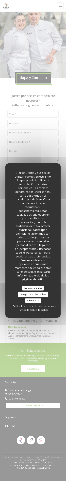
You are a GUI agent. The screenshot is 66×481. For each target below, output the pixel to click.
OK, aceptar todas (33, 288)
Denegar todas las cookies (33, 294)
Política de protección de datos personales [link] (34, 306)
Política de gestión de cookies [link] (33, 309)
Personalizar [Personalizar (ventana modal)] (33, 300)
